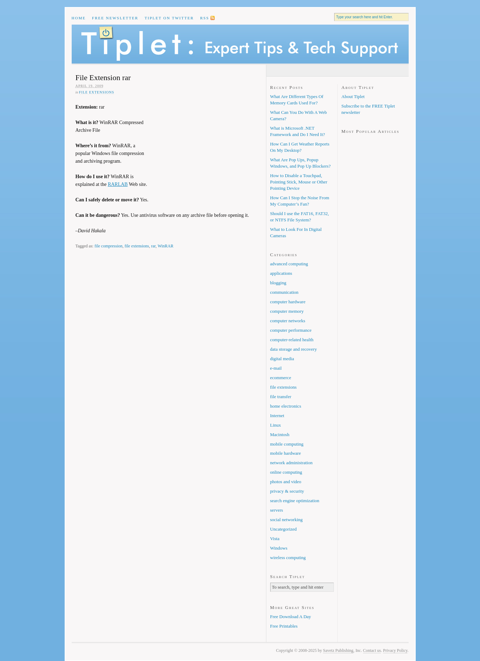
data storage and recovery (293, 349)
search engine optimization (294, 500)
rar (153, 246)
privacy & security (287, 491)
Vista (275, 538)
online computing (286, 472)
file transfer (280, 396)
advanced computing (289, 263)
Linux (275, 425)
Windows (278, 548)
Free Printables (284, 626)
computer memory (287, 311)
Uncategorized (283, 529)
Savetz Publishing (338, 650)
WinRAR (166, 246)
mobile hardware (285, 453)
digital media (282, 358)
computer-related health (292, 339)
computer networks (287, 320)
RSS (204, 18)
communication (284, 292)
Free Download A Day (290, 616)
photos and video (285, 481)
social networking (286, 519)
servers (276, 510)
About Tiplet (353, 96)
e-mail (276, 368)
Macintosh (280, 434)
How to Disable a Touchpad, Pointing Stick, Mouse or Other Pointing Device (298, 182)
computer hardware (288, 301)
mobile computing (287, 444)
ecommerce (280, 377)
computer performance (291, 330)
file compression (109, 246)
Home (79, 18)
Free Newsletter (115, 18)
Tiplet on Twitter (169, 18)
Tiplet (240, 44)
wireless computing (288, 557)
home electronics (285, 406)
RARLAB (118, 184)
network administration (291, 462)
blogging (278, 282)
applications (281, 273)
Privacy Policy (395, 650)
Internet (277, 415)
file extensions (96, 92)
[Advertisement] (204, 149)
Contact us (372, 650)
